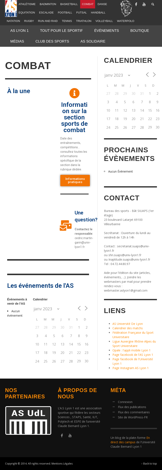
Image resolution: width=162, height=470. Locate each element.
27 (62, 361)
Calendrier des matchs (127, 328)
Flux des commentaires (134, 412)
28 (71, 361)
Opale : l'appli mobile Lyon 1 (131, 350)
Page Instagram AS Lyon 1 (130, 368)
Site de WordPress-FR (133, 417)
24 (37, 361)
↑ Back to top (149, 463)
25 (45, 361)
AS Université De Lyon (127, 324)
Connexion (125, 402)
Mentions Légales (62, 463)
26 (54, 361)
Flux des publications (132, 407)
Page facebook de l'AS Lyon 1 (132, 355)
